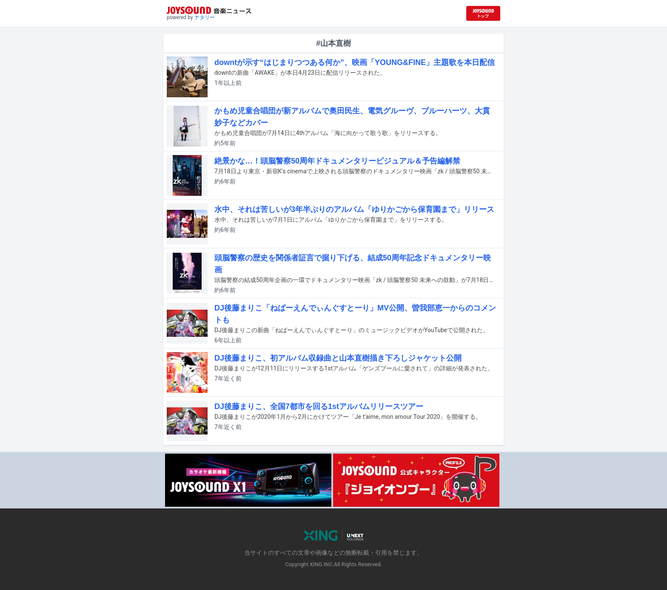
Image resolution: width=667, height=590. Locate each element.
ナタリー (204, 17)
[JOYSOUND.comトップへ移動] (483, 13)
